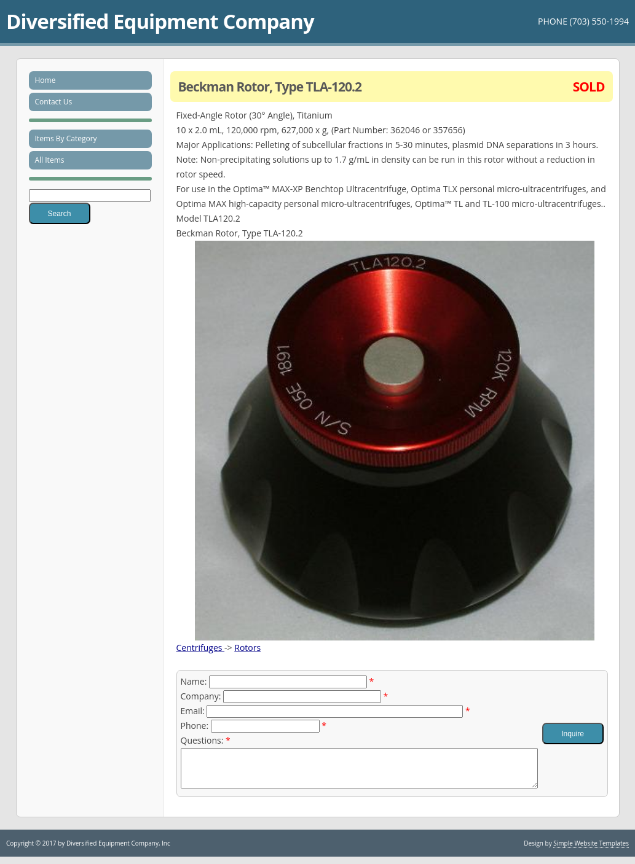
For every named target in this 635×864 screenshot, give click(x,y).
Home (45, 80)
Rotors (247, 647)
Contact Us (54, 101)
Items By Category (66, 138)
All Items (50, 160)
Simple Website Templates (591, 850)
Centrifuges (200, 647)
